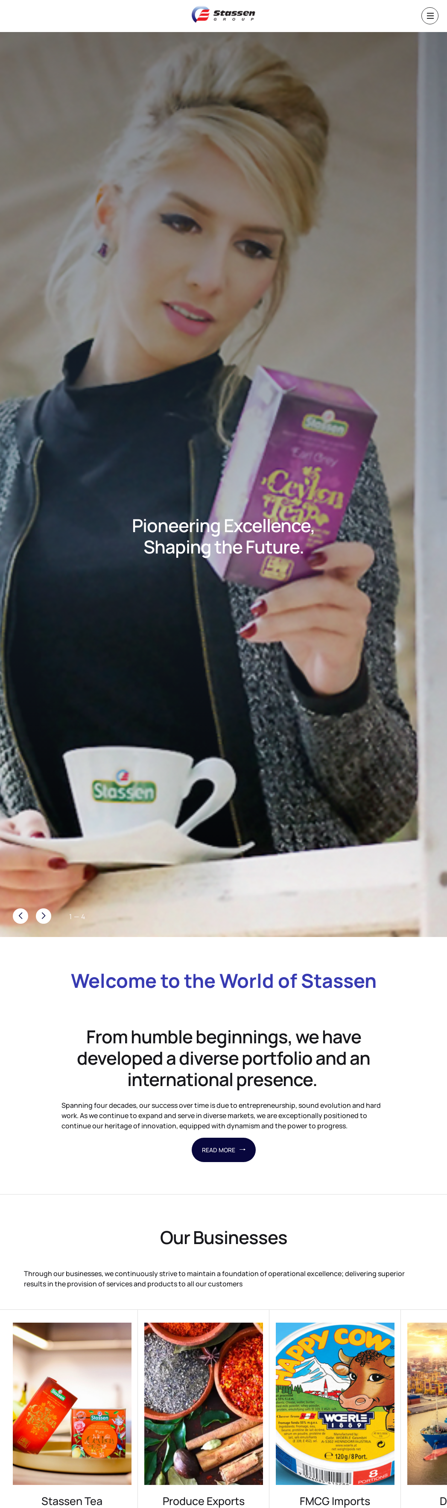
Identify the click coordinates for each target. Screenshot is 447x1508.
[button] (43, 916)
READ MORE (223, 1150)
